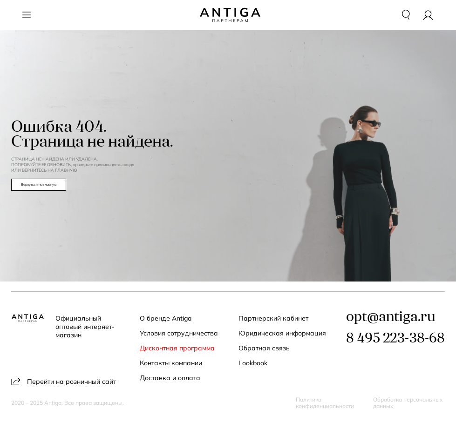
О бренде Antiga (165, 318)
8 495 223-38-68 (395, 339)
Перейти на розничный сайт (63, 381)
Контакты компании (171, 363)
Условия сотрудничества (179, 333)
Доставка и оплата (170, 378)
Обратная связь (264, 348)
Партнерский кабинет (273, 318)
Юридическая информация (282, 333)
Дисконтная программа (177, 348)
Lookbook (252, 363)
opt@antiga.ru (391, 317)
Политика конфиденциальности (325, 402)
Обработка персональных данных (408, 402)
